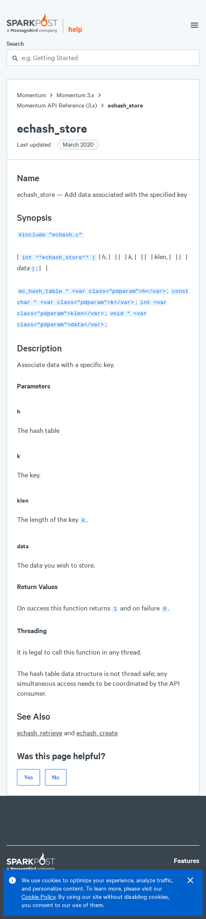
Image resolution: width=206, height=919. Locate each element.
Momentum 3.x (75, 95)
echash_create (97, 725)
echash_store (125, 105)
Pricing (184, 867)
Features (186, 853)
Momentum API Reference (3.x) (57, 105)
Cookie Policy (38, 896)
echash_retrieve (39, 725)
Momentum (31, 95)
